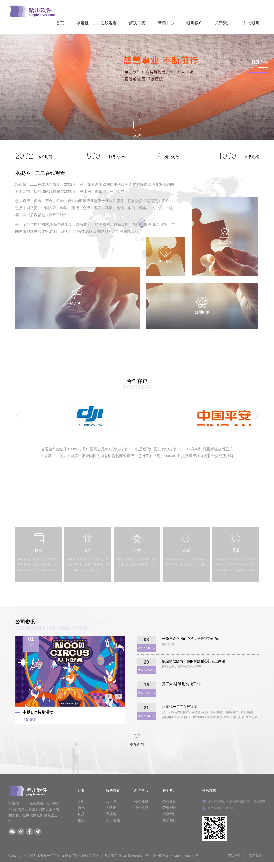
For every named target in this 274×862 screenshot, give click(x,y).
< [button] (108, 696)
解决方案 (137, 23)
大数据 (111, 808)
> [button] (118, 696)
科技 (81, 814)
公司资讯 (141, 801)
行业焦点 (141, 808)
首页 (60, 23)
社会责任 (169, 814)
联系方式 (209, 790)
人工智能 (113, 820)
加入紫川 (251, 23)
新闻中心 (166, 23)
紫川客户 (194, 23)
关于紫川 (223, 23)
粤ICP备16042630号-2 (136, 856)
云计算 (111, 801)
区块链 (111, 814)
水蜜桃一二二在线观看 (97, 23)
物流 (81, 820)
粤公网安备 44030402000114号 (179, 856)
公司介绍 (169, 801)
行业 (81, 790)
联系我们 (169, 820)
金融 (81, 801)
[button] (263, 67)
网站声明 (233, 856)
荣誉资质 (169, 808)
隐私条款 (255, 856)
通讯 (81, 808)
